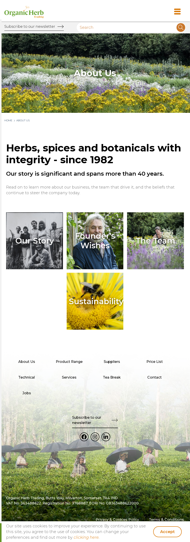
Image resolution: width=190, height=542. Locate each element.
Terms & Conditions (166, 520)
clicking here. (87, 537)
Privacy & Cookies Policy (117, 520)
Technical (26, 377)
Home (8, 120)
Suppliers (112, 362)
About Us (23, 120)
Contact (154, 377)
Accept (167, 531)
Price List (154, 362)
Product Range (69, 362)
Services (69, 377)
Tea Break (112, 377)
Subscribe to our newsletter (29, 26)
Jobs (26, 393)
